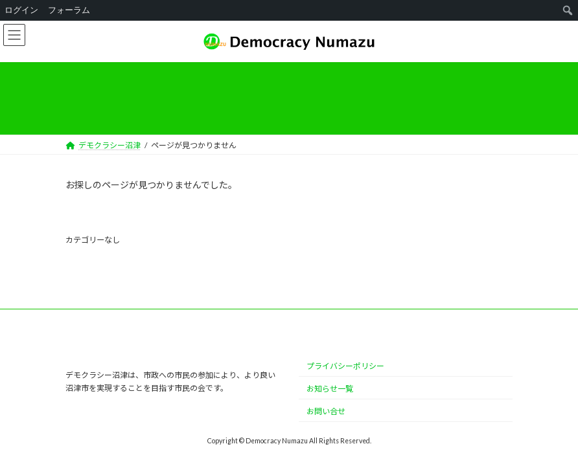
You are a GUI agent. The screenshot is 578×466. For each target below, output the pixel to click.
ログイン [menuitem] (21, 10)
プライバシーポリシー (345, 366)
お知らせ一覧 (329, 389)
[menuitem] (568, 10)
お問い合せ (325, 411)
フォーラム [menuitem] (69, 10)
